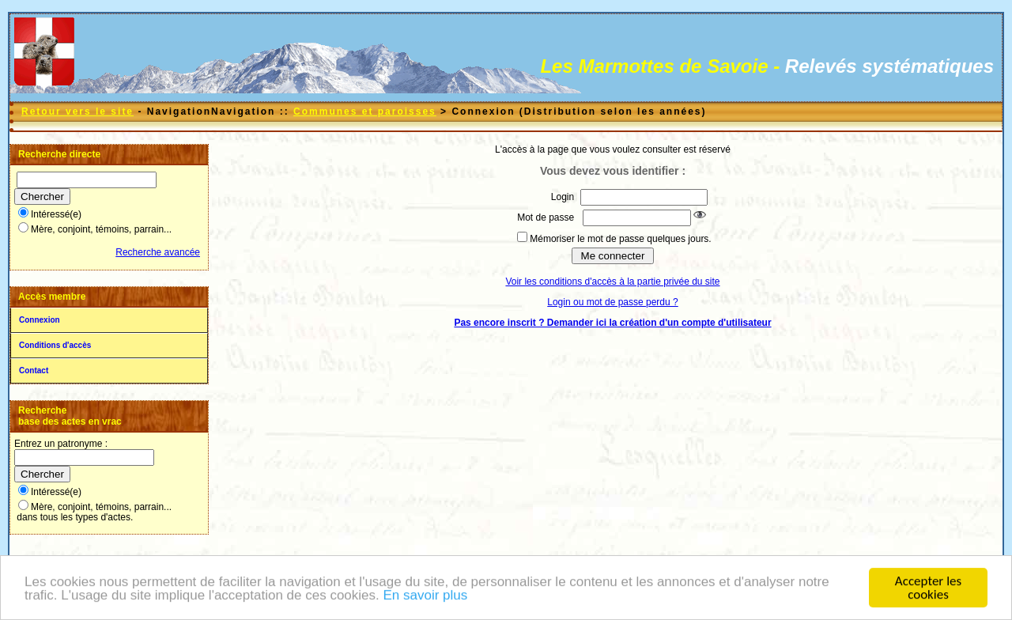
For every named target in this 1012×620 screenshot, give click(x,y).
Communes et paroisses (364, 111)
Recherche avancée (157, 252)
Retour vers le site (77, 111)
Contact (33, 370)
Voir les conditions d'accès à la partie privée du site (612, 281)
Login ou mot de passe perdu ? (612, 302)
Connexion (39, 320)
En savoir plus (425, 595)
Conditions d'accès (55, 345)
